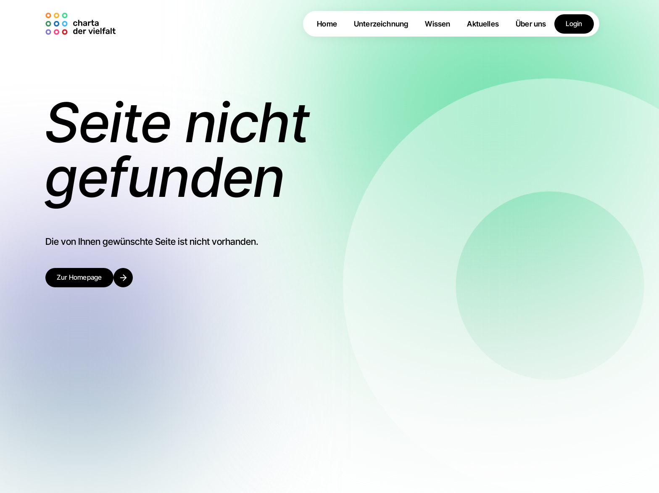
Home (327, 24)
